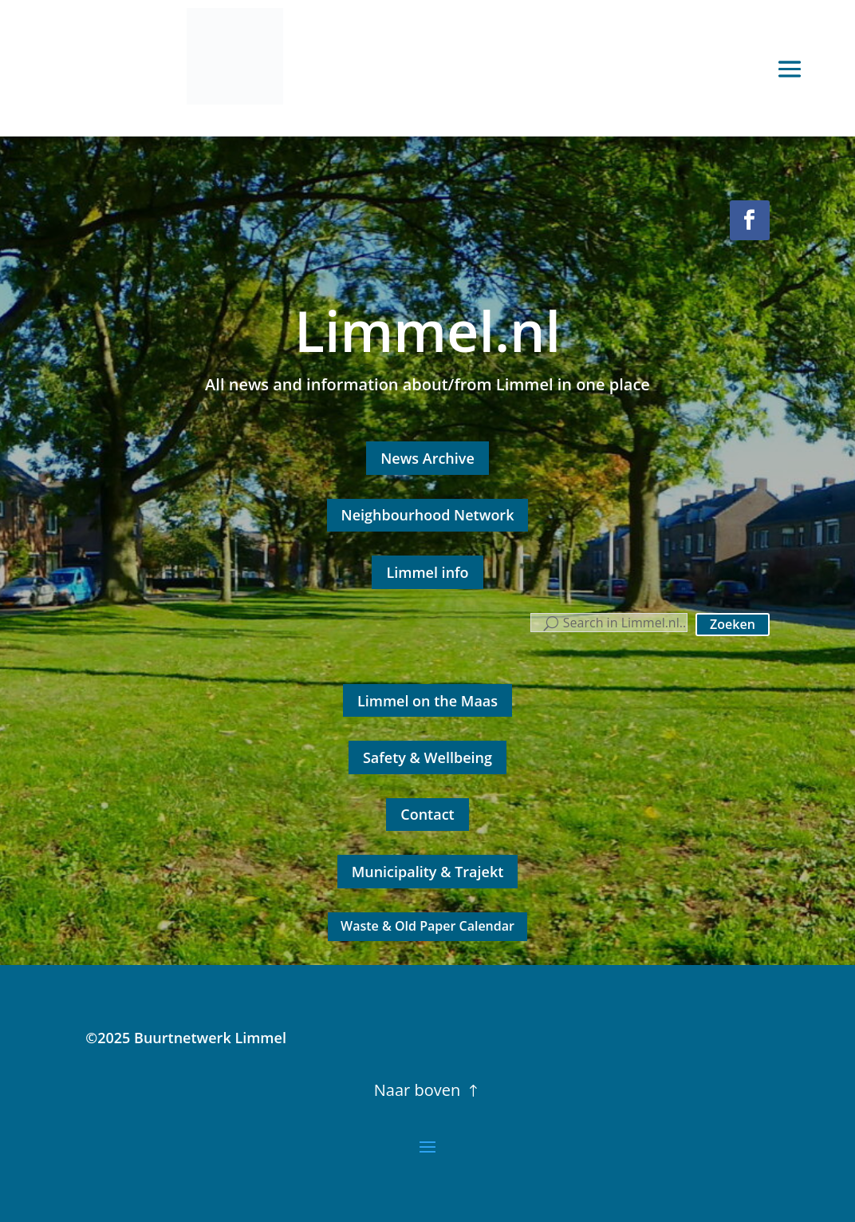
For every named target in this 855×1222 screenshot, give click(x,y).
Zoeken (732, 624)
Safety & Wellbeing (427, 757)
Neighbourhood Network (427, 514)
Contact (427, 814)
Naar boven (417, 1090)
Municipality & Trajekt (428, 871)
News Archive (427, 458)
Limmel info (427, 572)
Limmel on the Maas (427, 700)
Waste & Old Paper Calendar (427, 926)
